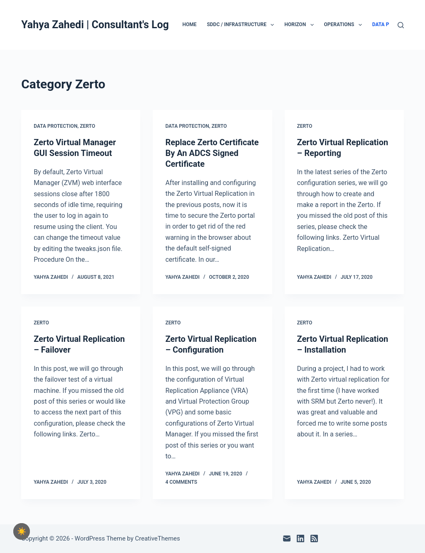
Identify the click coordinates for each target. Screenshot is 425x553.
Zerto (87, 126)
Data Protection (55, 126)
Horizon (300, 25)
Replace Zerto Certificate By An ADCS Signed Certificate (212, 153)
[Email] (287, 538)
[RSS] (314, 538)
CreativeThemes (157, 538)
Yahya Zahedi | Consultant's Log (95, 25)
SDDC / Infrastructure (242, 25)
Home (189, 24)
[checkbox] (21, 531)
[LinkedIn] (300, 538)
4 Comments (181, 482)
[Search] (401, 25)
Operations (344, 25)
